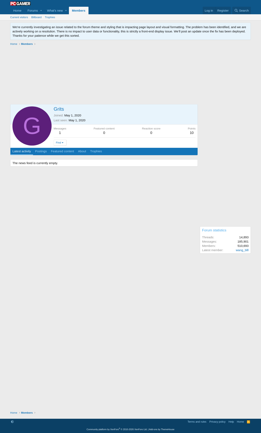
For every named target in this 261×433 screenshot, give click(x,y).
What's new (55, 10)
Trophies (50, 17)
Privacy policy (217, 421)
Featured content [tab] (62, 151)
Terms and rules (197, 421)
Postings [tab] (41, 151)
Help (231, 421)
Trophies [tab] (96, 151)
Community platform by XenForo (117, 429)
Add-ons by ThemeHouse (162, 429)
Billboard (36, 17)
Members (78, 10)
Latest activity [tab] (21, 151)
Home (17, 10)
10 (192, 133)
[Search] (241, 10)
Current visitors (19, 17)
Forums (33, 10)
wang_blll (242, 250)
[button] (41, 10)
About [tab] (82, 151)
